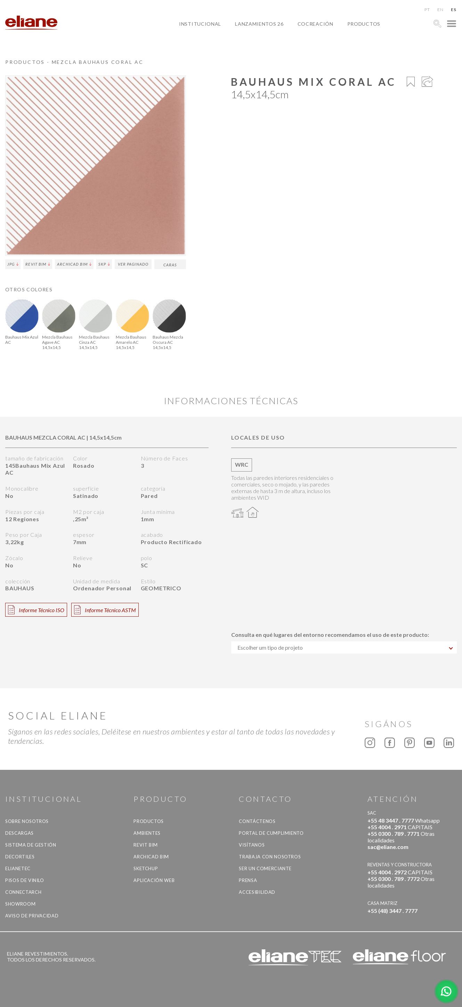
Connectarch (23, 892)
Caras (170, 265)
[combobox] (344, 647)
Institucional (200, 24)
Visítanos (252, 845)
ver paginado (133, 264)
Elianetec (18, 868)
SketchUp (145, 868)
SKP (104, 264)
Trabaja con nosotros (270, 856)
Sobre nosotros (27, 821)
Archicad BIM (74, 264)
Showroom (20, 904)
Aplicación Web (154, 880)
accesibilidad (257, 892)
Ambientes (147, 833)
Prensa (248, 880)
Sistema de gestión (30, 845)
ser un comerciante (265, 868)
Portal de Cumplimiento (271, 833)
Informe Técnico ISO (36, 609)
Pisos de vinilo (24, 880)
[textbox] (344, 647)
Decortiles (20, 856)
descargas (19, 833)
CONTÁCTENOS (257, 821)
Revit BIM (37, 264)
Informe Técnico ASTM (105, 609)
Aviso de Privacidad (31, 915)
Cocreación (315, 24)
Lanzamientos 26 (259, 24)
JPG (12, 264)
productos (363, 24)
